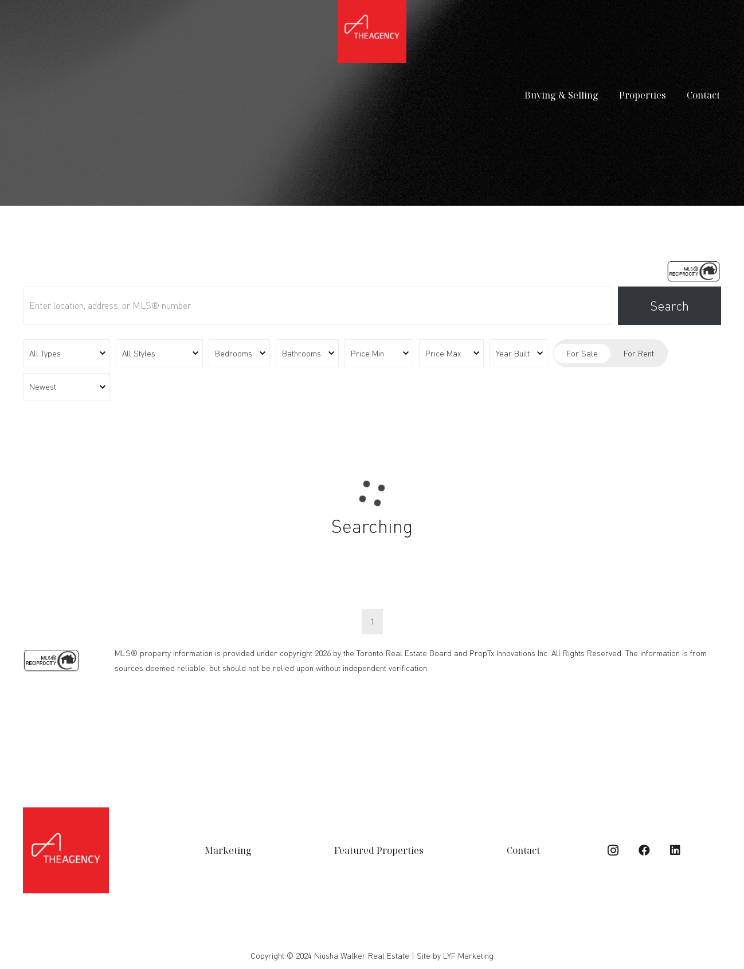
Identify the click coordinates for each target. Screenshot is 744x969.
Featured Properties (379, 850)
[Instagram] (613, 850)
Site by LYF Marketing (455, 955)
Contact (523, 850)
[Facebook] (644, 850)
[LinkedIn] (675, 850)
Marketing (228, 850)
